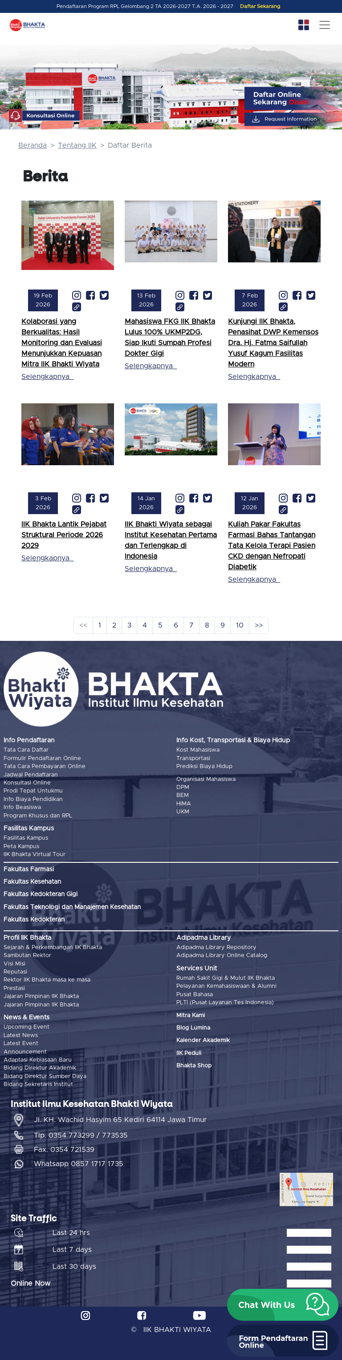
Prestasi (14, 988)
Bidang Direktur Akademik (40, 1068)
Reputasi (15, 972)
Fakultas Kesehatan (32, 882)
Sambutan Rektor (27, 955)
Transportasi (193, 758)
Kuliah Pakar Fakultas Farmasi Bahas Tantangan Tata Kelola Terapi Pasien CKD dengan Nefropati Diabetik (271, 546)
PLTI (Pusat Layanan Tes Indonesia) (225, 1003)
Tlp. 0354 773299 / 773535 (81, 1135)
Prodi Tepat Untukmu (33, 791)
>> (259, 625)
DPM (182, 787)
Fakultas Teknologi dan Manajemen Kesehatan (72, 907)
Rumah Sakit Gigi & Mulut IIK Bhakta (225, 978)
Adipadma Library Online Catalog (221, 955)
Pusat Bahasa (194, 995)
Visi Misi (14, 964)
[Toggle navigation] (325, 24)
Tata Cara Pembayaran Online (45, 766)
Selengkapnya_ (47, 376)
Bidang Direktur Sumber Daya (45, 1076)
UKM (182, 812)
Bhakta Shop (194, 1066)
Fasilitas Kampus (26, 838)
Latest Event (21, 1043)
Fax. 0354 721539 (64, 1149)
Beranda (32, 145)
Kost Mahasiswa (198, 750)
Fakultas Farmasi (29, 869)
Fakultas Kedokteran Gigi (40, 894)
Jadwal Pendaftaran (31, 775)
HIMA (183, 804)
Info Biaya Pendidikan (33, 799)
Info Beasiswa (22, 807)
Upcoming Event (26, 1027)
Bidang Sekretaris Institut (38, 1084)
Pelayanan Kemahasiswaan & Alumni (226, 986)
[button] (282, 1305)
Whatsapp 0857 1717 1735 (78, 1163)
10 (240, 625)
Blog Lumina (193, 1028)
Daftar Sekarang (260, 6)
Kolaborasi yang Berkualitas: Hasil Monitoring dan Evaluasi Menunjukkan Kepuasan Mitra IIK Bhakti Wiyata (61, 343)
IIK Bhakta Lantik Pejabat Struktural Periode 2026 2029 (63, 535)
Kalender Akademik (203, 1040)
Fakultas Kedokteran (34, 920)
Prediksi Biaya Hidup (204, 766)
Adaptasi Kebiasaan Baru (38, 1060)
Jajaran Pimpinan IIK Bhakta (41, 996)
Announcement (25, 1052)
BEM (182, 795)
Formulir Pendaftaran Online (42, 758)
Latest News (21, 1035)
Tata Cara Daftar (26, 750)
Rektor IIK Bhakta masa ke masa (47, 980)
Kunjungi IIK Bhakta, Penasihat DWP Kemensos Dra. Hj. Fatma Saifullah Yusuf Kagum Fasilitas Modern (273, 343)
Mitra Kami (190, 1015)
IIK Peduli (188, 1053)
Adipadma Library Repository (216, 947)
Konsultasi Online (27, 783)
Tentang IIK (77, 145)
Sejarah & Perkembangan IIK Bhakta (53, 947)
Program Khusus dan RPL (38, 816)
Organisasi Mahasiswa (206, 779)
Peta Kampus (21, 846)
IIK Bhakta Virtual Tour (34, 854)
